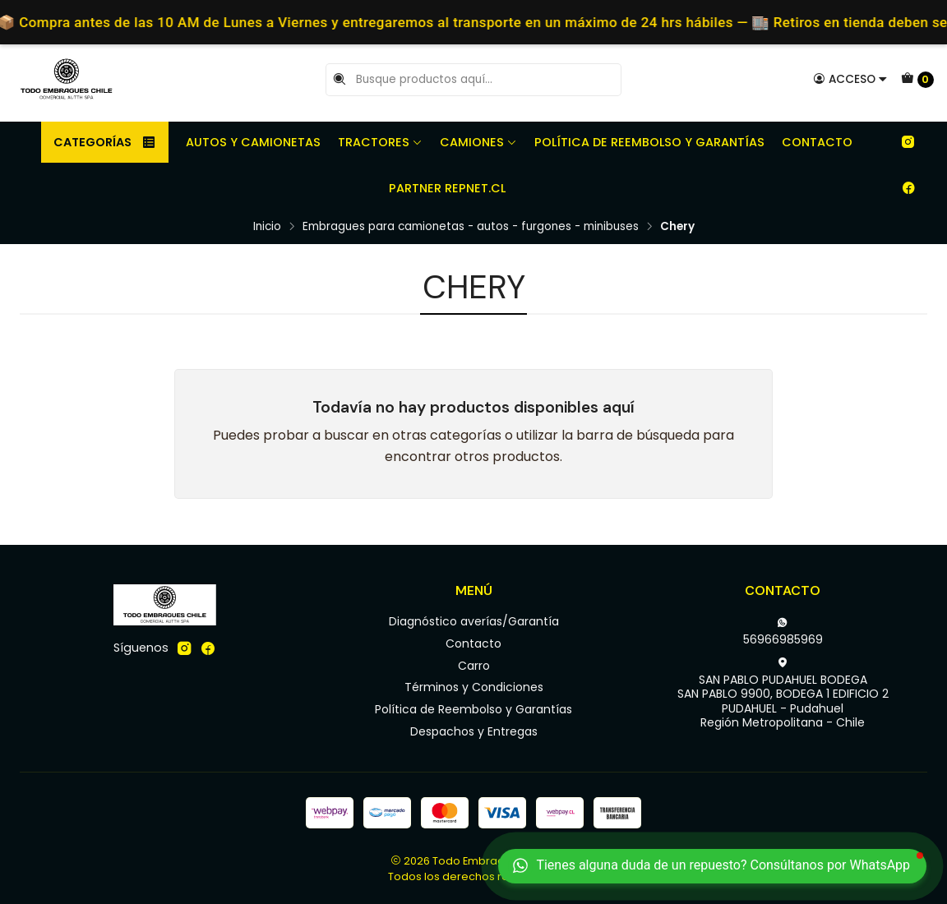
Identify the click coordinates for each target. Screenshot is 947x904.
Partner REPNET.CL (447, 188)
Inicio (267, 227)
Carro (474, 665)
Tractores (380, 142)
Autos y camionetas (253, 142)
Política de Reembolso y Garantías (649, 142)
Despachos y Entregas (474, 731)
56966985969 (783, 632)
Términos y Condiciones (473, 687)
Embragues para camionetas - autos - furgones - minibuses (471, 227)
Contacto (817, 142)
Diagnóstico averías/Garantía (474, 621)
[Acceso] (850, 78)
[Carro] (917, 80)
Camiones (478, 142)
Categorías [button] (104, 142)
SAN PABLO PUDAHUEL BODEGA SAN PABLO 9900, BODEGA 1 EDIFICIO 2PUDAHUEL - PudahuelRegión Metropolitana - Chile (783, 694)
